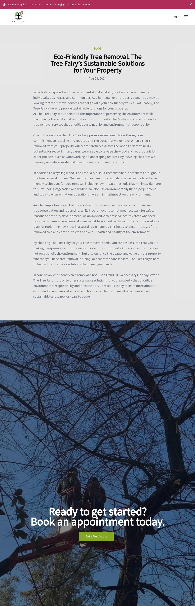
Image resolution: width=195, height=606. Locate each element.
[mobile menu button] (186, 17)
